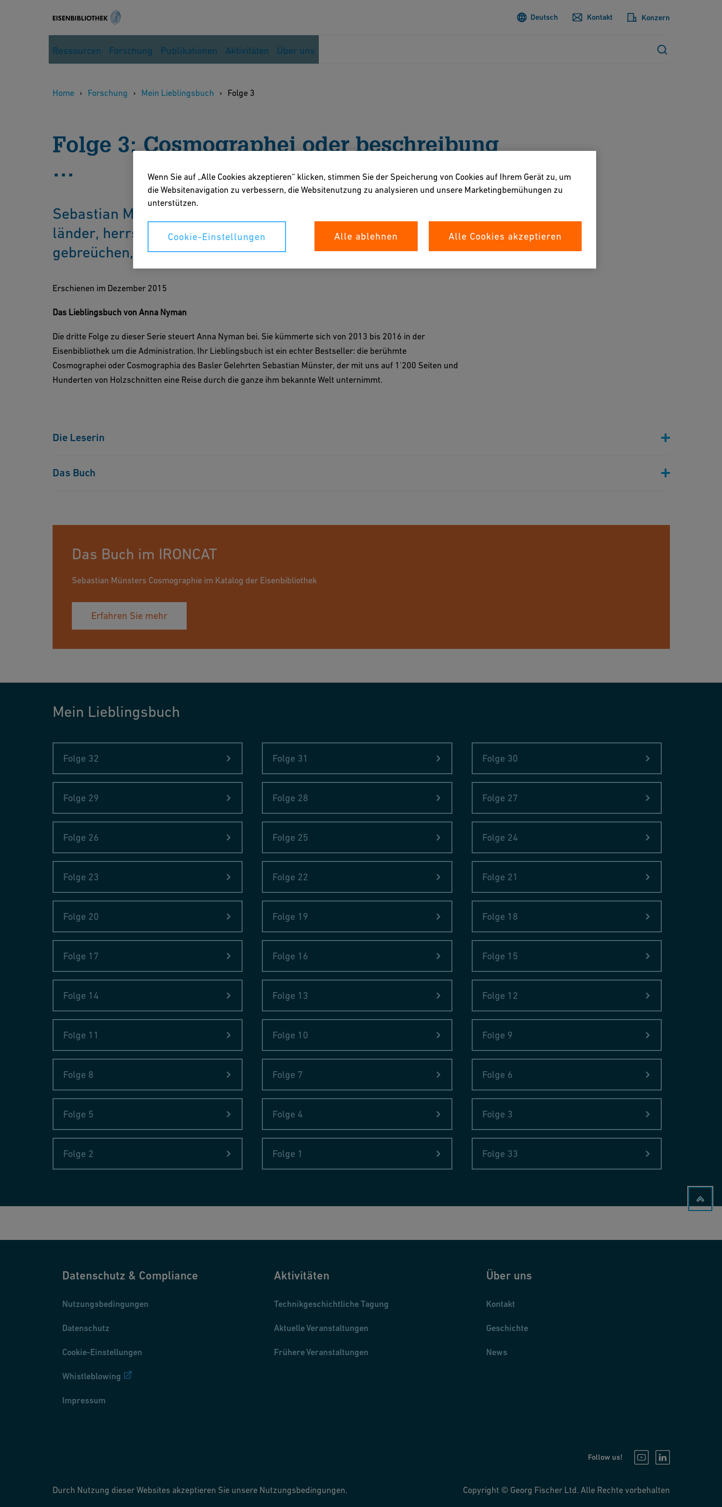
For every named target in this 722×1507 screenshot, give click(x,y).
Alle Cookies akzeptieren (505, 236)
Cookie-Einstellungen (217, 236)
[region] (364, 210)
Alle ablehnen (366, 236)
